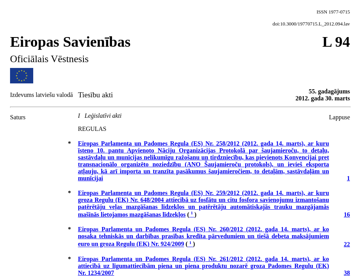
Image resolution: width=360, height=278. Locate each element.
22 (347, 244)
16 (347, 214)
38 (347, 273)
